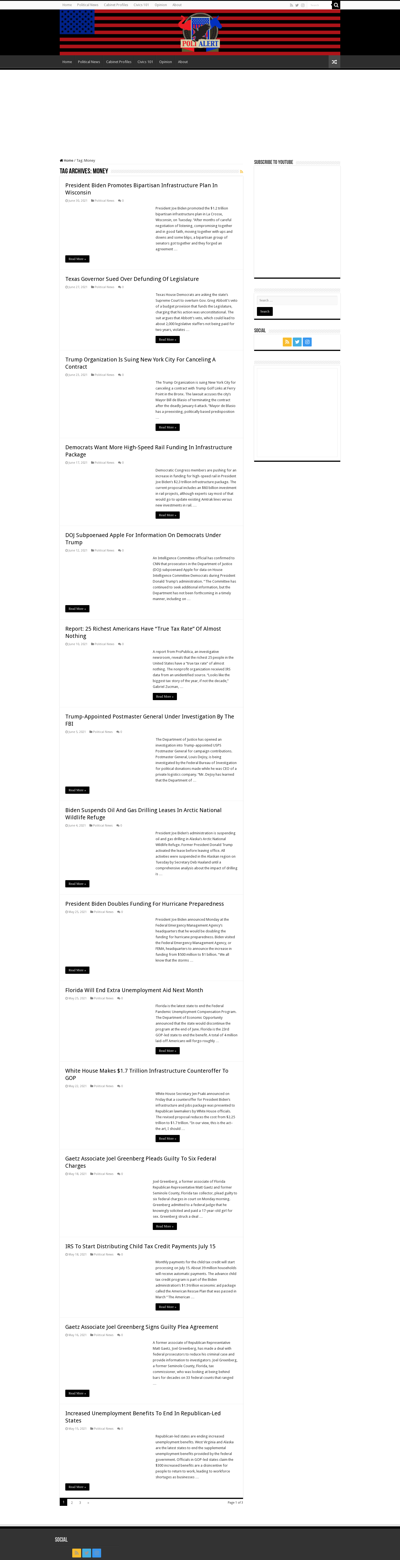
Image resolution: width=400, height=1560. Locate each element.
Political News (87, 5)
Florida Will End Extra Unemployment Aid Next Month (134, 990)
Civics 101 (141, 5)
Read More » (77, 259)
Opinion (161, 5)
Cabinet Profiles (116, 5)
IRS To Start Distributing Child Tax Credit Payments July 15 (140, 1246)
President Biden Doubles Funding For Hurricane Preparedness (144, 903)
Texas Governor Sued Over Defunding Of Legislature (132, 279)
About (177, 5)
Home (67, 5)
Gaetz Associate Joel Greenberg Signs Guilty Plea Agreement (141, 1327)
